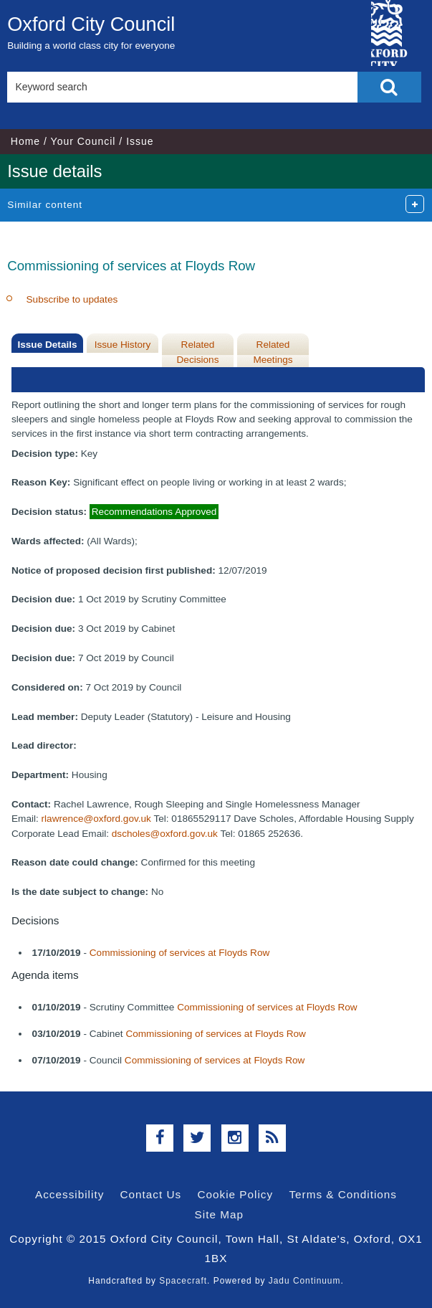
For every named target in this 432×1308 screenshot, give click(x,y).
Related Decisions (198, 351)
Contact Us (151, 1194)
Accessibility (69, 1194)
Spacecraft (183, 1281)
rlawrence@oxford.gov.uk (96, 818)
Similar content (44, 204)
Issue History (123, 344)
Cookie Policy (235, 1194)
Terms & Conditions (343, 1194)
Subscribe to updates (72, 299)
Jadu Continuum (305, 1281)
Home (25, 141)
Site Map (219, 1214)
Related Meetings (272, 351)
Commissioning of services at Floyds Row (180, 952)
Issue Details (47, 344)
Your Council (83, 141)
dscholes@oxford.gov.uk (165, 833)
